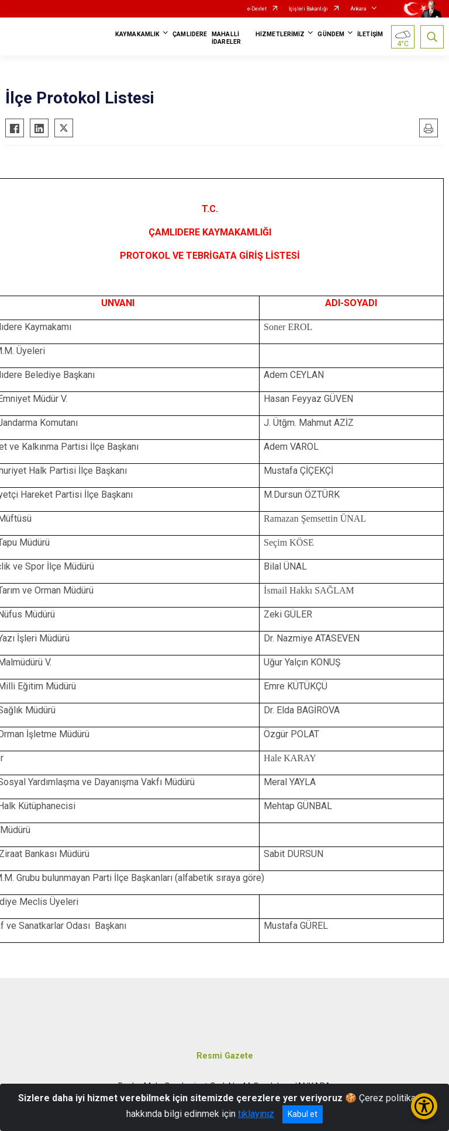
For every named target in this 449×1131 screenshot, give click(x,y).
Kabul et (302, 1114)
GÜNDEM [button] (330, 34)
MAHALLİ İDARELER (226, 38)
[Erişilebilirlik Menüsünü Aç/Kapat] (424, 1106)
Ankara (358, 9)
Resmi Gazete (224, 1056)
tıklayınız (256, 1113)
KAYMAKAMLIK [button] (137, 34)
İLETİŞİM (370, 34)
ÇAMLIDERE (189, 34)
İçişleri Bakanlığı (308, 9)
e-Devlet (257, 9)
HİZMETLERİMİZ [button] (280, 34)
